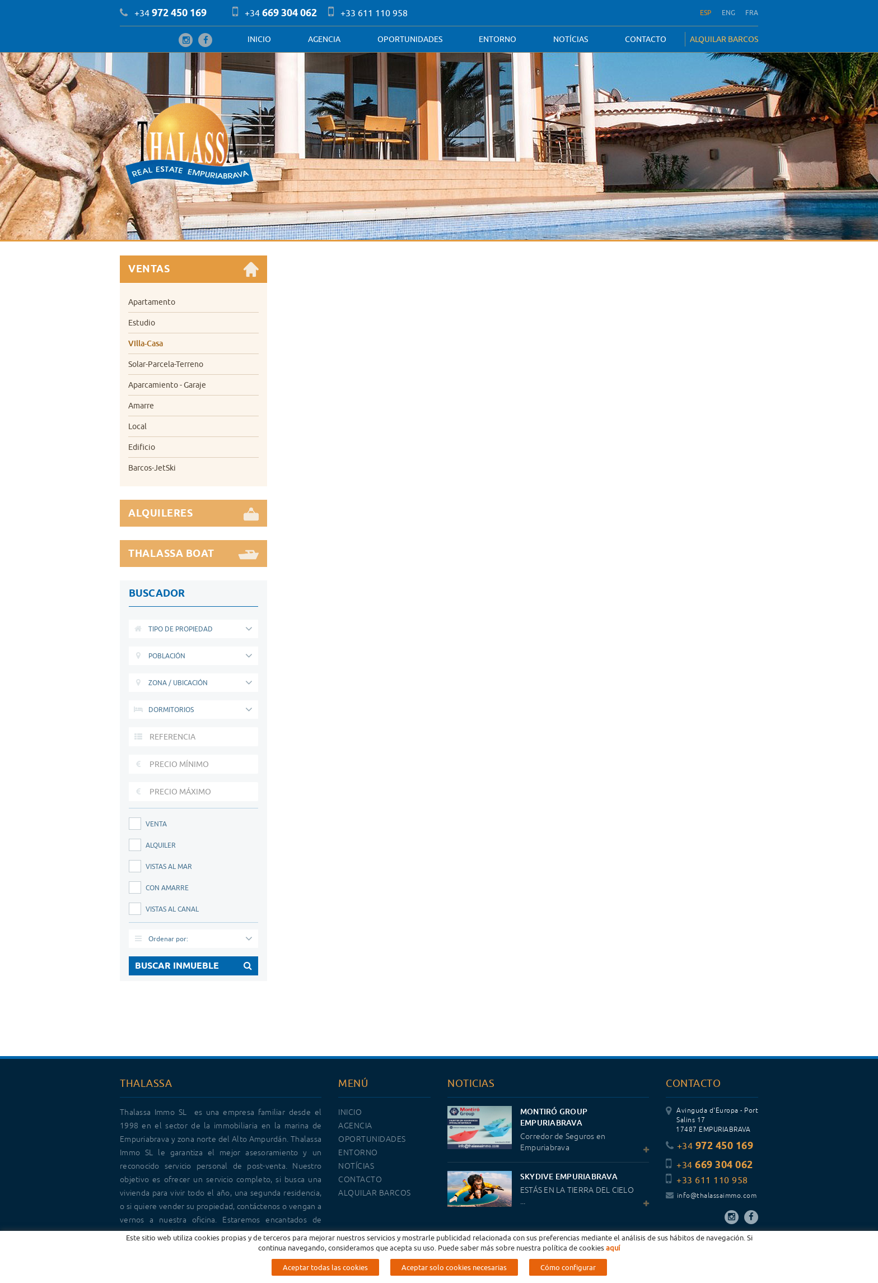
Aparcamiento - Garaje (167, 384)
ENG (729, 12)
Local (137, 426)
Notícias (570, 39)
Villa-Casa (145, 343)
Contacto (645, 39)
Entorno (497, 39)
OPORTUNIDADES (409, 39)
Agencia (324, 39)
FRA (751, 12)
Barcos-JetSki (152, 467)
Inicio (259, 39)
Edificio (141, 447)
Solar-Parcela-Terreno (165, 364)
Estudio (141, 322)
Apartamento (151, 301)
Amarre (141, 405)
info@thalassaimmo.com (711, 1196)
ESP (706, 12)
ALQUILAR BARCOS (724, 39)
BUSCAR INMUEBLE (193, 965)
